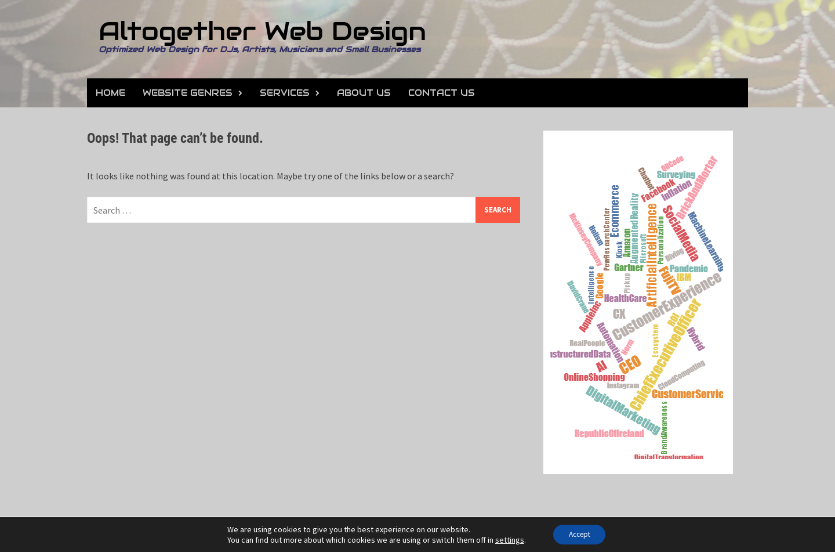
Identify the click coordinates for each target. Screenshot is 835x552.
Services (285, 92)
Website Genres (188, 92)
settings (505, 539)
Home (110, 92)
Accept (579, 534)
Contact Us (441, 92)
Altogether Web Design (262, 31)
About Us (364, 92)
